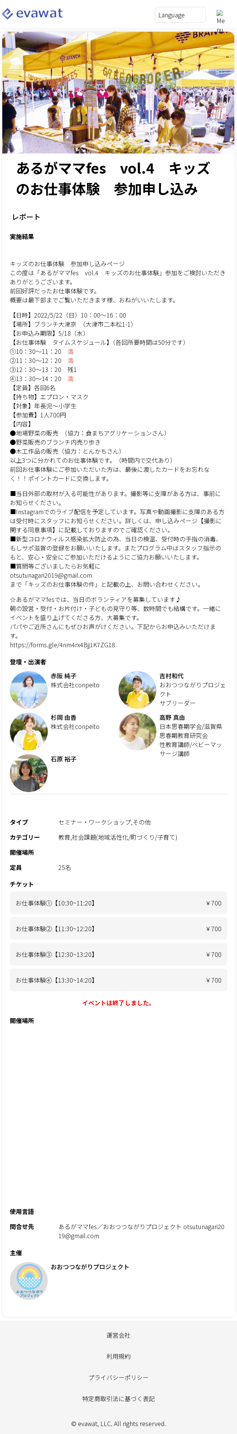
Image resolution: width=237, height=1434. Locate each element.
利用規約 (118, 1356)
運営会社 (118, 1334)
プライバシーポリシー (118, 1377)
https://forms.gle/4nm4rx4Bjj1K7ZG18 (62, 644)
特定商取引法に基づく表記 (118, 1398)
